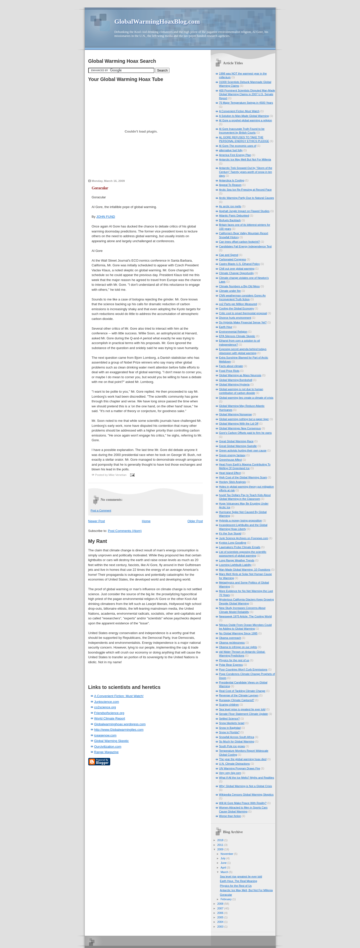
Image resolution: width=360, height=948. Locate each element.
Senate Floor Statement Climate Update (243, 713)
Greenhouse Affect (230, 459)
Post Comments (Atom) (125, 531)
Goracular (100, 188)
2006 (220, 912)
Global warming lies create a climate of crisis (246, 397)
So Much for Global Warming (236, 741)
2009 (220, 849)
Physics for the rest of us (234, 660)
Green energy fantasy (232, 455)
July (223, 858)
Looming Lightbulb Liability (235, 564)
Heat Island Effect (230, 472)
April (224, 867)
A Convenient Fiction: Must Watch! (119, 696)
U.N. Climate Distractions (234, 763)
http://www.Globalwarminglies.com (119, 729)
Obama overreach (230, 637)
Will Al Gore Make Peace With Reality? (243, 803)
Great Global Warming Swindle (238, 445)
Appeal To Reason (230, 184)
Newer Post (96, 521)
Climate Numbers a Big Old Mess (239, 286)
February (226, 899)
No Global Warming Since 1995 (238, 633)
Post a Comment (101, 510)
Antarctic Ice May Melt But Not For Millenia (245, 159)
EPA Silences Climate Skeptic (237, 336)
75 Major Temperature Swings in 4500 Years (246, 102)
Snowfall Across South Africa (236, 736)
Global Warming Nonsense (235, 414)
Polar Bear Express (231, 664)
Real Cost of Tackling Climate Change (242, 690)
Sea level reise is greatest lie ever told (242, 709)
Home (146, 521)
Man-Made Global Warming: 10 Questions (244, 569)
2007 (220, 908)
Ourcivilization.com (107, 746)
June (224, 862)
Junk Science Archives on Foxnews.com (243, 538)
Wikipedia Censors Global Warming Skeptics (246, 794)
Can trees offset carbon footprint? (239, 241)
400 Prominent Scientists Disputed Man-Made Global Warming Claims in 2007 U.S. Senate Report (247, 94)
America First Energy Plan (235, 154)
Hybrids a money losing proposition (240, 520)
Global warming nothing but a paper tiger (244, 419)
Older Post (195, 521)
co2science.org (105, 707)
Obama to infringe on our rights (238, 647)
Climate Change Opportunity (236, 273)
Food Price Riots (229, 370)
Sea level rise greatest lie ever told (241, 876)
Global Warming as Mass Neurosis (240, 375)
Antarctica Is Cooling (231, 180)
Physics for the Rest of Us (236, 885)
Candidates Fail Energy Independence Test (245, 246)
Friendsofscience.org (109, 713)
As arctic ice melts (230, 206)
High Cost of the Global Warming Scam (243, 477)
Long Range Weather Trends (237, 560)
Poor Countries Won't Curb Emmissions (243, 669)
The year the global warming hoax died (243, 759)
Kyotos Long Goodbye (232, 542)
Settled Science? (229, 718)
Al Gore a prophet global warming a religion (245, 120)
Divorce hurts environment (235, 317)
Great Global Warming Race (236, 441)
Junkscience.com (106, 702)
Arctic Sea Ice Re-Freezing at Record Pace (245, 189)
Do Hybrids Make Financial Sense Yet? (243, 322)
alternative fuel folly (231, 150)
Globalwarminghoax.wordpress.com (120, 724)
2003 (220, 926)
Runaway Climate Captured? (236, 700)
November (227, 853)
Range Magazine (106, 752)
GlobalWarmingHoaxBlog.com (157, 21)
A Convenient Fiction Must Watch (239, 111)
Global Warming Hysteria (234, 384)
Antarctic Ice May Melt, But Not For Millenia (246, 890)
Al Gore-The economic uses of (237, 145)
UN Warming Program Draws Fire (239, 768)
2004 (220, 921)
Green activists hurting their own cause (243, 450)
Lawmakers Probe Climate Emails (240, 547)
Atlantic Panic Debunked (234, 215)
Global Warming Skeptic (111, 741)
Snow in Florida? (229, 732)
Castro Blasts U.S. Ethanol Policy (239, 263)
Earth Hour (225, 326)
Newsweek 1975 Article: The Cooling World (245, 616)
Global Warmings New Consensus (240, 428)
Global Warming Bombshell (235, 379)
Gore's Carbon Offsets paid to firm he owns (245, 432)
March (225, 872)
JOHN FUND (105, 217)
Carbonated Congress (232, 259)
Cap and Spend (228, 254)
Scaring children (229, 704)
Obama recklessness (232, 642)
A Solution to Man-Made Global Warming (244, 115)
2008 (220, 903)
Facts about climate (231, 366)
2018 (220, 840)
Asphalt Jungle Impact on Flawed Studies (244, 211)
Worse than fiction (230, 815)
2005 (220, 917)
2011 (220, 844)
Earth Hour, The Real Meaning (238, 880)
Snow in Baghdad (230, 727)
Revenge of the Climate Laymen (239, 695)
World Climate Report (109, 718)
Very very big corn (230, 772)
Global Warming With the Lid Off (239, 423)
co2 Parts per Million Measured (238, 303)
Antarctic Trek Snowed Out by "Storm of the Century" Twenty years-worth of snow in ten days (245, 171)
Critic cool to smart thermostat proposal (243, 313)
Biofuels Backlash (230, 220)
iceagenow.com (105, 735)
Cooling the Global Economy (236, 308)
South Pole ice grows (232, 746)
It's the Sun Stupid (230, 533)
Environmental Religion (233, 331)
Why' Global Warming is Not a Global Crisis (245, 786)
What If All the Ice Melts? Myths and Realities (246, 777)
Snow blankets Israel (232, 723)
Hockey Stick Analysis (232, 481)
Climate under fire (230, 290)
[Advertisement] (117, 671)
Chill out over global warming (237, 268)
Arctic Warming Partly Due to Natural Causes (246, 197)
